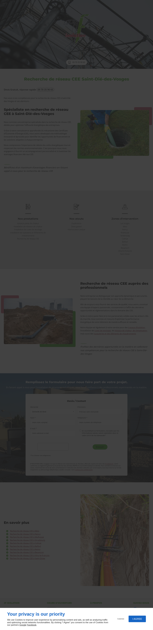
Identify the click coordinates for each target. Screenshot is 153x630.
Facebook (31, 625)
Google (22, 625)
